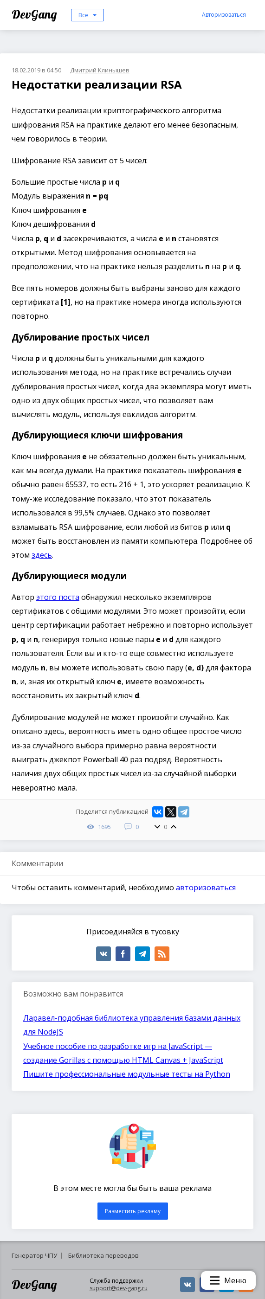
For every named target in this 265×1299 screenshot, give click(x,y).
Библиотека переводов (103, 1255)
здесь (42, 555)
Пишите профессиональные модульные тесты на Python (126, 1074)
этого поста (57, 597)
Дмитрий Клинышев (99, 70)
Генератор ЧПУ (34, 1255)
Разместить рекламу (133, 1211)
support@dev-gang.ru (119, 1288)
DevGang (35, 14)
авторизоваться (206, 887)
